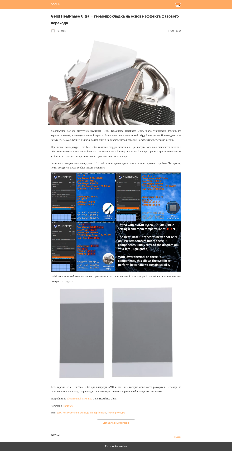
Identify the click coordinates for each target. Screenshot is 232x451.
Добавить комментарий (116, 423)
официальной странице (79, 398)
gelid (59, 412)
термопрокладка (116, 412)
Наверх (177, 437)
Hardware (68, 406)
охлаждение (86, 412)
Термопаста (100, 412)
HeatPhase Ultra (71, 412)
